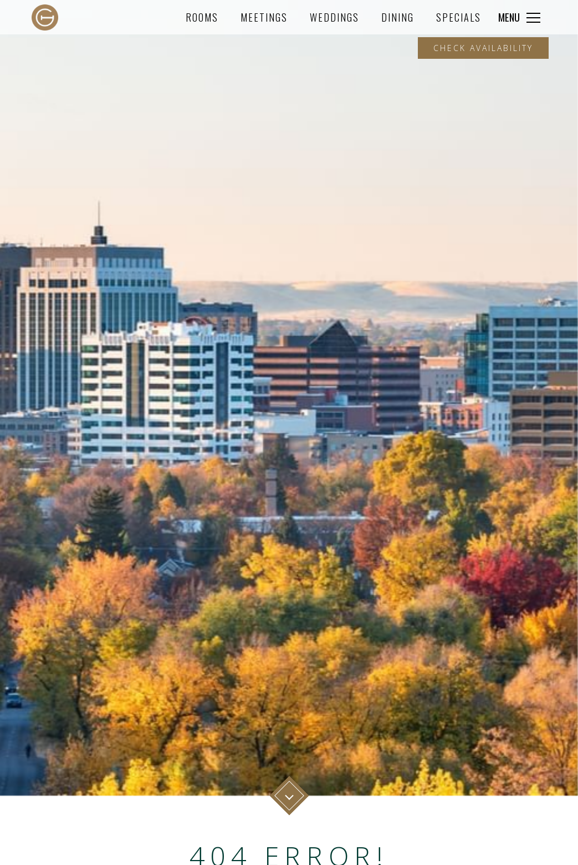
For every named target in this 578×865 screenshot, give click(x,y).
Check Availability (483, 48)
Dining (397, 16)
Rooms (202, 16)
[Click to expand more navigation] (519, 17)
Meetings (264, 16)
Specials (458, 16)
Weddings (334, 16)
